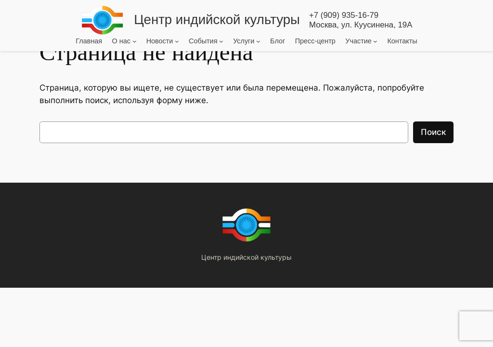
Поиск (433, 132)
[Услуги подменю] (258, 41)
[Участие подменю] (375, 41)
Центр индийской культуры (217, 19)
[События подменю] (221, 41)
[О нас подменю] (134, 41)
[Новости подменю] (177, 41)
